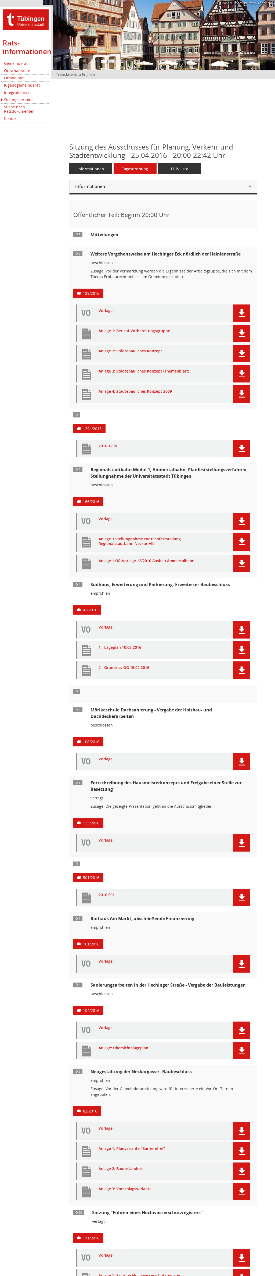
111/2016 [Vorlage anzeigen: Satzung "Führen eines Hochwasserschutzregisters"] (91, 1237)
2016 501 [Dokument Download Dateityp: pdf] (107, 895)
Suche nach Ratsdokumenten (19, 109)
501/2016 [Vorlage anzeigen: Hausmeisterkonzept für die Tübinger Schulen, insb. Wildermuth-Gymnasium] (91, 877)
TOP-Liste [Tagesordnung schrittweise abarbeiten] (179, 168)
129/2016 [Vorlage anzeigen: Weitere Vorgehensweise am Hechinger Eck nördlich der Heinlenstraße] (91, 293)
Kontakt (11, 118)
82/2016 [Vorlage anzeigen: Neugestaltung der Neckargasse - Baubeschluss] (90, 1111)
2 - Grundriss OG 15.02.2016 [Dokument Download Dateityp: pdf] (124, 667)
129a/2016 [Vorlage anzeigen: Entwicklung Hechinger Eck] (92, 428)
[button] (241, 313)
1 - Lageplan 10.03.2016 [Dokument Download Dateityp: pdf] (120, 647)
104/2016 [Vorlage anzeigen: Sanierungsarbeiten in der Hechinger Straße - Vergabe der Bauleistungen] (91, 1010)
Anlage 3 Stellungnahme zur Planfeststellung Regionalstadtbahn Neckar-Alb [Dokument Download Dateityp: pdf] (140, 541)
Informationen (90, 168)
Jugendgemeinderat (22, 85)
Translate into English (75, 74)
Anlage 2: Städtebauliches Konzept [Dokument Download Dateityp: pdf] (130, 351)
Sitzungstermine (19, 99)
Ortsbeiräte (14, 77)
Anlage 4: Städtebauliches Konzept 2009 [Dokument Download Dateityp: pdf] (135, 391)
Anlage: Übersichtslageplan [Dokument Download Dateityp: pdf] (123, 1048)
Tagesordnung (135, 168)
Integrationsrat (17, 92)
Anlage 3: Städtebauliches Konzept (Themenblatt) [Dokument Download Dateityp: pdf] (144, 371)
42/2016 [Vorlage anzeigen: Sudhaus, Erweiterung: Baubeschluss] (90, 609)
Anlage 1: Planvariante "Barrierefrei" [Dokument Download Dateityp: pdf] (132, 1148)
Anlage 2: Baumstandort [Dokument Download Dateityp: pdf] (121, 1169)
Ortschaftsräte (17, 70)
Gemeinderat (16, 63)
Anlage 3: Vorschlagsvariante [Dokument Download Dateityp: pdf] (125, 1189)
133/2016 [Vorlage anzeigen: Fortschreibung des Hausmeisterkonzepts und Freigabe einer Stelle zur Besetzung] (91, 822)
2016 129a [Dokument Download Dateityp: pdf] (108, 446)
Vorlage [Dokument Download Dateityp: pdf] (106, 311)
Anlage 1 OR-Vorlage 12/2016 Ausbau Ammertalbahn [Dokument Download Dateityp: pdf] (146, 561)
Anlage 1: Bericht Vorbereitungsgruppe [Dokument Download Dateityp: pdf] (134, 331)
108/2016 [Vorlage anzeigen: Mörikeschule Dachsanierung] (91, 741)
